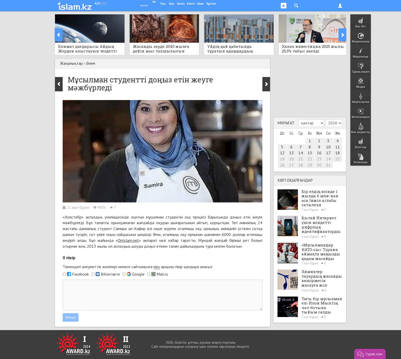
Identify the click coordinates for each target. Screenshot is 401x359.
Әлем (90, 63)
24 (328, 158)
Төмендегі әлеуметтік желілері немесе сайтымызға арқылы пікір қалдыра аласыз (137, 266)
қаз (98, 2)
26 (282, 165)
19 (282, 158)
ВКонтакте (110, 274)
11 (337, 146)
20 (291, 158)
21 (300, 158)
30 (319, 165)
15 (310, 152)
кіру (156, 266)
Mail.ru (162, 274)
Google (138, 274)
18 (337, 152)
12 (282, 152)
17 (328, 152)
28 (300, 165)
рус (104, 2)
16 (319, 152)
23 (319, 158)
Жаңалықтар (71, 63)
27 (291, 165)
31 (328, 165)
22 (310, 158)
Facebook (80, 274)
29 (310, 165)
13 (291, 152)
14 (300, 152)
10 (328, 146)
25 (337, 158)
